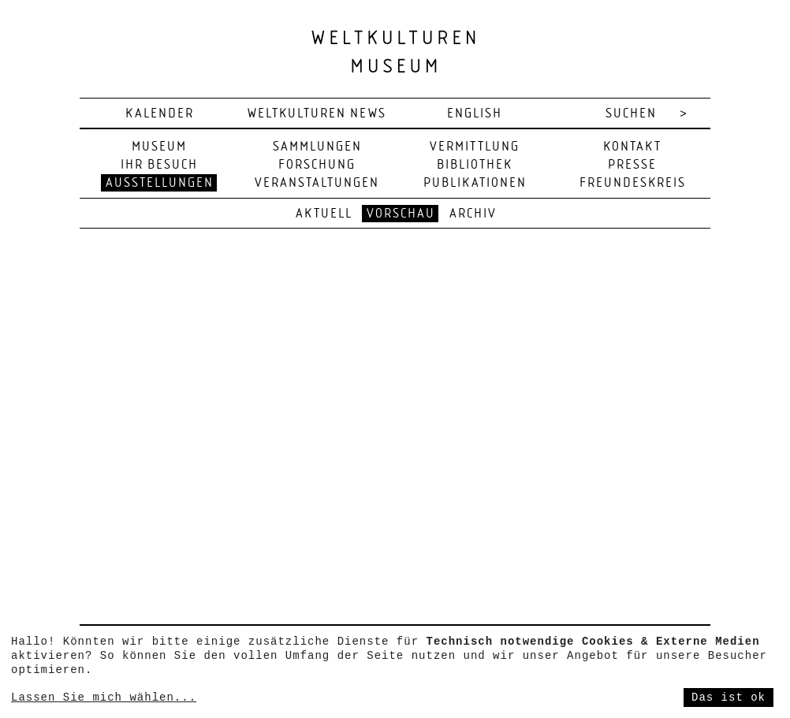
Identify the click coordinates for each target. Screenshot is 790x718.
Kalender (159, 114)
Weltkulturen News (317, 114)
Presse (632, 165)
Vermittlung (475, 147)
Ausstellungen (160, 183)
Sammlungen (317, 147)
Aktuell (324, 214)
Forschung (317, 165)
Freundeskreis (632, 183)
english (474, 114)
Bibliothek (474, 165)
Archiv (473, 214)
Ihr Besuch (159, 165)
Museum (159, 147)
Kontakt (632, 147)
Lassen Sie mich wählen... (103, 697)
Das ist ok (728, 697)
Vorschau (401, 214)
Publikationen (475, 183)
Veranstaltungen (317, 183)
